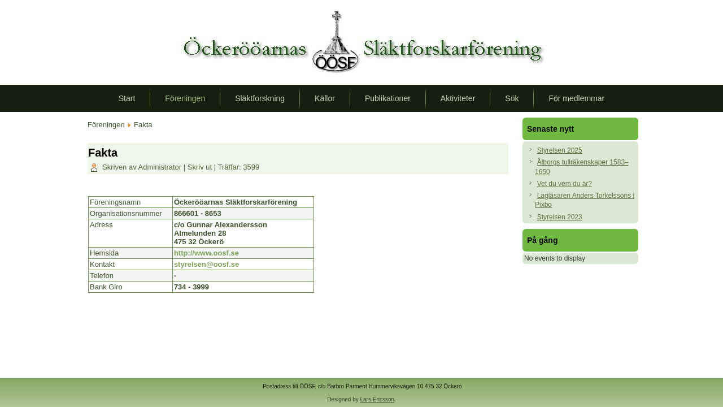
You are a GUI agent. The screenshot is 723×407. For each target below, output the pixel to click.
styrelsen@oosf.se (206, 264)
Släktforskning (260, 98)
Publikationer (388, 98)
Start (127, 98)
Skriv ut (201, 167)
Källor (325, 98)
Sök (512, 98)
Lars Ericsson (377, 399)
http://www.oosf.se (206, 253)
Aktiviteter (458, 98)
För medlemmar (576, 98)
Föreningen (185, 98)
